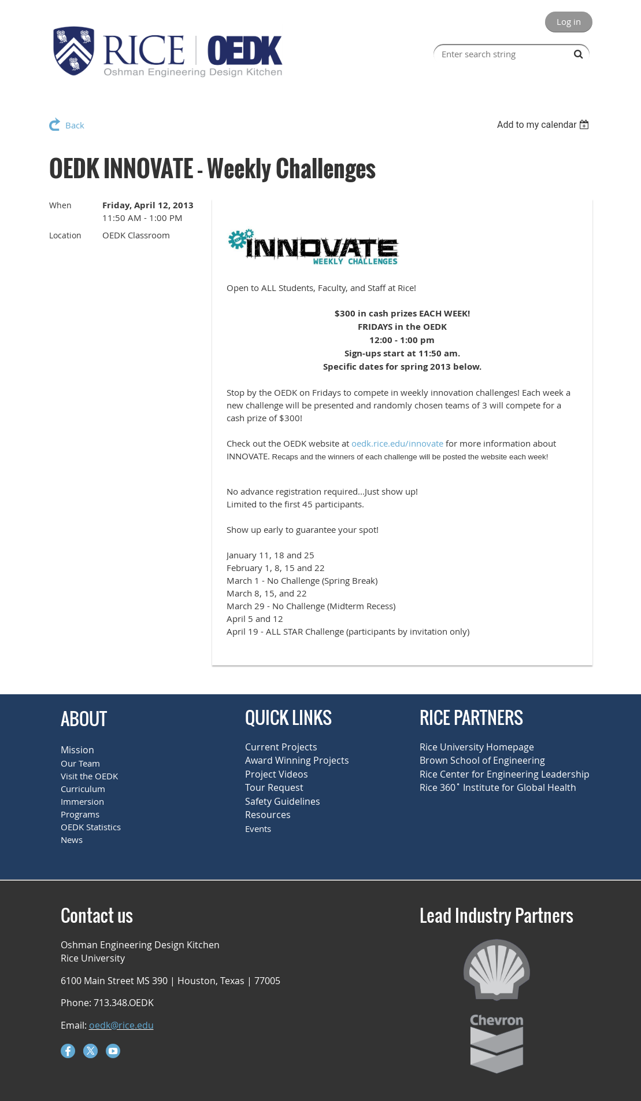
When (60, 205)
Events (258, 828)
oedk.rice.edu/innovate (397, 443)
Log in (569, 21)
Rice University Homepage (477, 747)
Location (65, 235)
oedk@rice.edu (121, 1025)
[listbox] (544, 124)
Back (74, 125)
